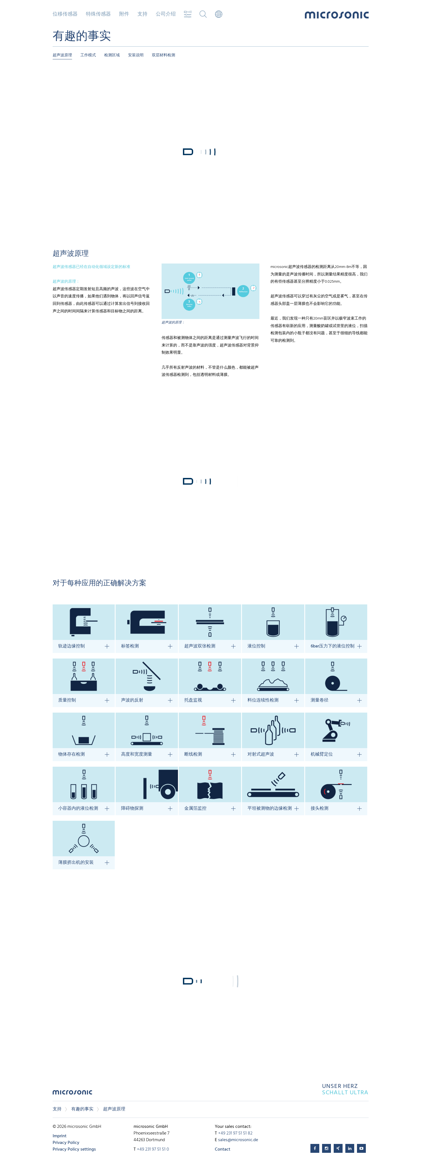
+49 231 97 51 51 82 (235, 1133)
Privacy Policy (66, 1142)
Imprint (60, 1136)
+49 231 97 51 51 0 (153, 1149)
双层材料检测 (163, 55)
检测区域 (112, 55)
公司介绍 (166, 14)
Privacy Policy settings (74, 1149)
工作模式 (88, 55)
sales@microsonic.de (238, 1140)
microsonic (72, 1094)
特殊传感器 (98, 14)
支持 (142, 14)
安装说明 (136, 55)
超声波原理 (62, 55)
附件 (124, 14)
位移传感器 (65, 14)
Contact (222, 1149)
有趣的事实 (82, 1109)
